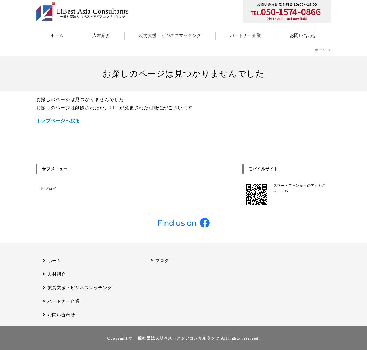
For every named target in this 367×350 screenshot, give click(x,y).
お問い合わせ (303, 35)
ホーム (57, 35)
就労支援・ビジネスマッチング (170, 35)
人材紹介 (101, 35)
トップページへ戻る (58, 120)
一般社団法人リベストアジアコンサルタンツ (177, 338)
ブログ (50, 189)
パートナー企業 (245, 35)
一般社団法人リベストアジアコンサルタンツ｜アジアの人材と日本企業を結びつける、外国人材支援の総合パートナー (82, 11)
